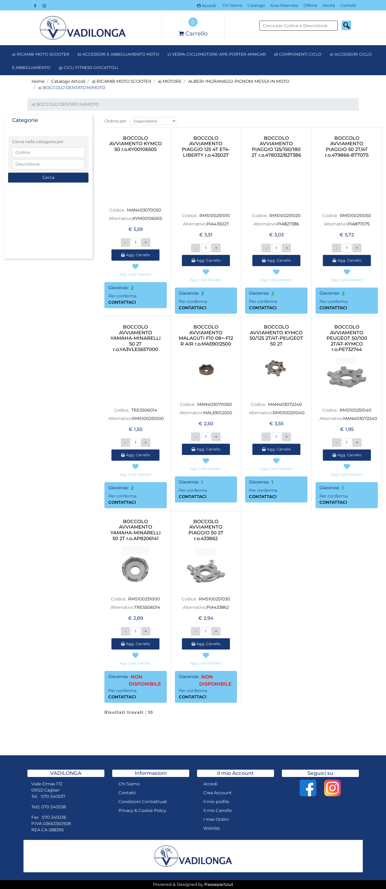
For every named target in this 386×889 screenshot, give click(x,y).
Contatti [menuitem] (348, 5)
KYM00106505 (147, 218)
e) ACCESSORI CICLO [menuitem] (351, 54)
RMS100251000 (148, 418)
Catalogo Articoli (68, 81)
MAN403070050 (144, 210)
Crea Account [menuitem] (217, 792)
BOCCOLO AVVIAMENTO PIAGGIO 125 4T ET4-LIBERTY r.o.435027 (206, 147)
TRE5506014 (144, 410)
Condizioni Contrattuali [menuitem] (142, 801)
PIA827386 (288, 223)
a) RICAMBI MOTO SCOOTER (121, 81)
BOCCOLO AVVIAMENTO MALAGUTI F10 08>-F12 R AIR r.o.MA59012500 (206, 335)
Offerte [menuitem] (310, 5)
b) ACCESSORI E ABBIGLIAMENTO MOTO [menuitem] (118, 54)
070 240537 (53, 796)
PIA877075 (359, 223)
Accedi (206, 5)
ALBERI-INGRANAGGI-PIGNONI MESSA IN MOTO (238, 81)
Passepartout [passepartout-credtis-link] (218, 884)
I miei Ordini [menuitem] (216, 819)
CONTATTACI (122, 302)
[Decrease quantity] (125, 242)
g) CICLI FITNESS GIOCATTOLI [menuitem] (88, 67)
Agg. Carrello (135, 255)
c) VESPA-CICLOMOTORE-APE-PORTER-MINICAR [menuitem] (217, 54)
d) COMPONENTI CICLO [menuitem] (298, 54)
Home (38, 81)
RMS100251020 (285, 215)
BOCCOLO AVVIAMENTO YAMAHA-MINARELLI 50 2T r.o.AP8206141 (135, 530)
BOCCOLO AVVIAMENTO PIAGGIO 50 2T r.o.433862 (205, 530)
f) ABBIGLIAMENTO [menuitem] (31, 67)
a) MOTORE (170, 81)
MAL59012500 (217, 412)
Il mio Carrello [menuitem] (217, 810)
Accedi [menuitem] (210, 783)
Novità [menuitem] (329, 5)
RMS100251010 (214, 215)
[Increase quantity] (145, 242)
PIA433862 (218, 607)
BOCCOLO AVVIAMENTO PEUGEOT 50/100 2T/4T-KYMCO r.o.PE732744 (346, 338)
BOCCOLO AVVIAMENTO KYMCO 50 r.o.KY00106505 (135, 144)
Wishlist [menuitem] (211, 828)
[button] (346, 25)
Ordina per (115, 121)
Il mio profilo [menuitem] (216, 801)
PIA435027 (218, 223)
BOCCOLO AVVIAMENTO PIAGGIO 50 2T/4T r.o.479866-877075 (347, 147)
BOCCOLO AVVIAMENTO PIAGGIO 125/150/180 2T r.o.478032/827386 (276, 147)
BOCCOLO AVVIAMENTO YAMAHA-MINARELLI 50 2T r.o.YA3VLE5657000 (135, 338)
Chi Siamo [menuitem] (232, 5)
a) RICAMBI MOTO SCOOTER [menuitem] (40, 54)
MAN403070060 (214, 404)
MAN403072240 (285, 404)
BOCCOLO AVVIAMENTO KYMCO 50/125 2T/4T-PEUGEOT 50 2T (276, 335)
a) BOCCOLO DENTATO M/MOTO (71, 87)
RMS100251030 (214, 598)
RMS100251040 (289, 412)
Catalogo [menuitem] (256, 5)
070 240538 (53, 806)
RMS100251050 (355, 215)
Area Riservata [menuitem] (284, 5)
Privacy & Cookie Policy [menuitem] (142, 810)
